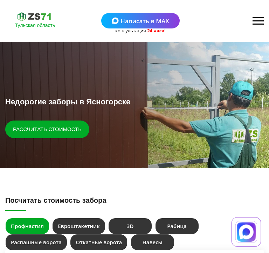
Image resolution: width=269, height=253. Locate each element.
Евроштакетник (78, 225)
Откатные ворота (99, 242)
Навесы (153, 242)
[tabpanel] (134, 105)
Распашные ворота (36, 242)
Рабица (177, 225)
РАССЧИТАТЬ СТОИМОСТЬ (47, 129)
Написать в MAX (140, 21)
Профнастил (27, 225)
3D (130, 225)
